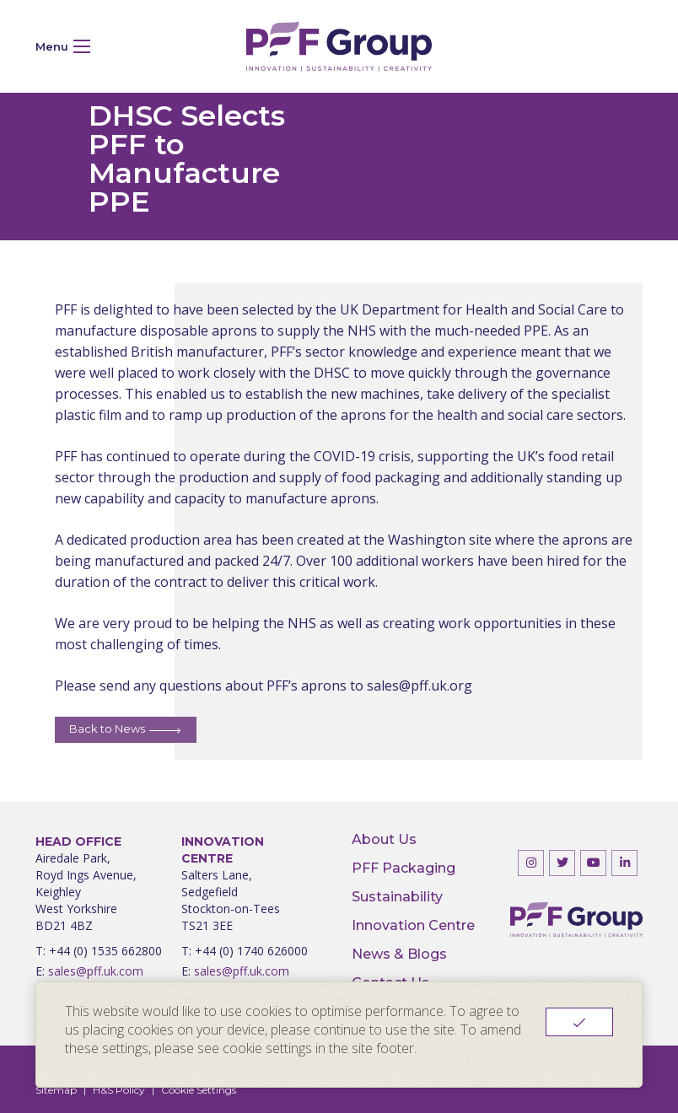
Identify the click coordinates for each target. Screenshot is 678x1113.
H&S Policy (119, 1089)
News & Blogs (399, 954)
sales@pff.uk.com (89, 971)
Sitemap (56, 1089)
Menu (62, 46)
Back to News (107, 728)
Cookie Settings (198, 1089)
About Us (384, 840)
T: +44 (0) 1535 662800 (98, 951)
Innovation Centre (413, 926)
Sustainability (397, 897)
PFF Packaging (403, 868)
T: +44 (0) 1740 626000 (244, 951)
